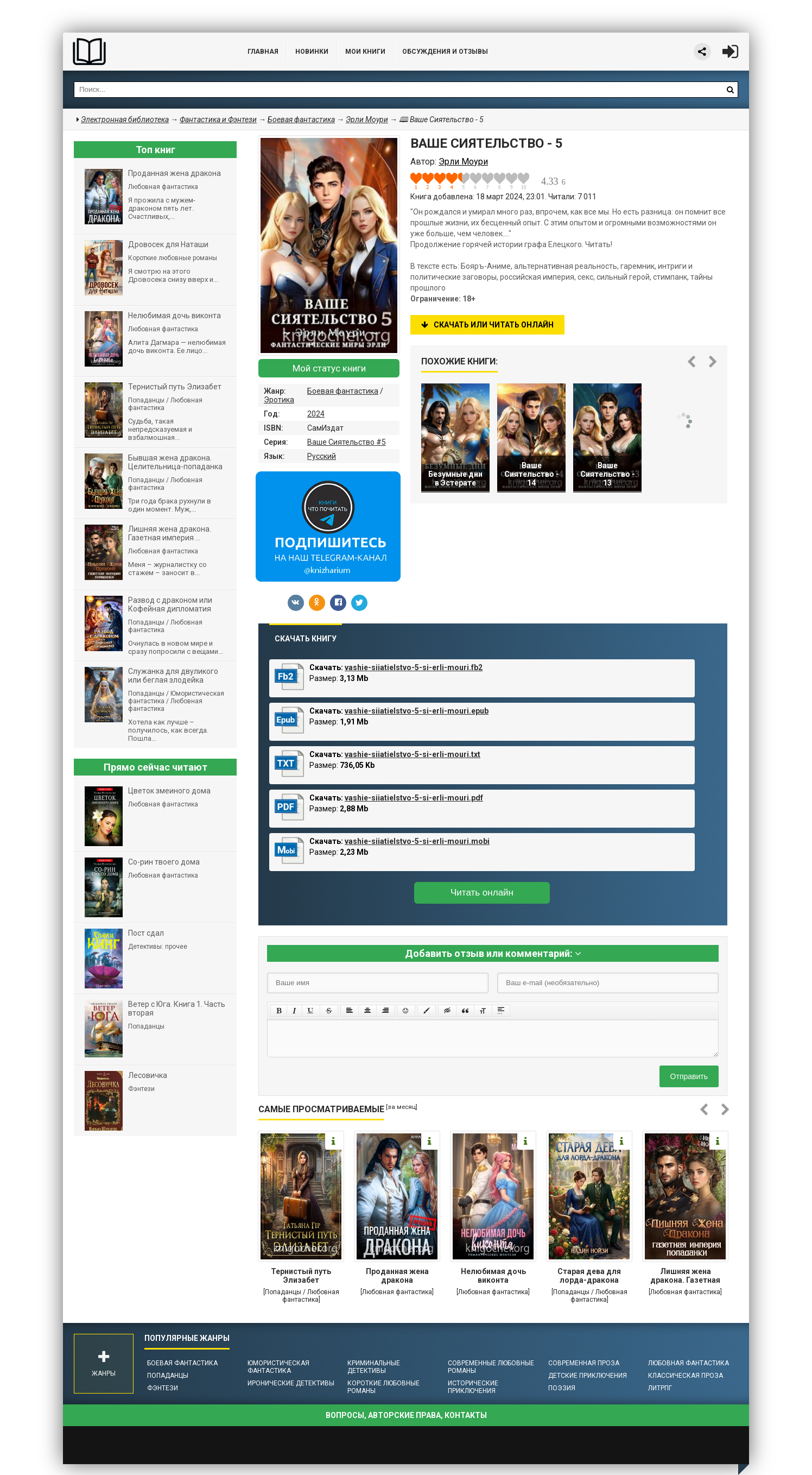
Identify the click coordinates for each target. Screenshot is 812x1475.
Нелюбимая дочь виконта (493, 1275)
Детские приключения (587, 1375)
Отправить (689, 1076)
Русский (321, 456)
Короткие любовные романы (383, 1387)
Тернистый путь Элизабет (301, 1275)
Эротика (279, 399)
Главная (263, 51)
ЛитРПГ (660, 1388)
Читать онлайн (482, 892)
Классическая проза (685, 1375)
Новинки (311, 51)
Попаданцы (167, 1375)
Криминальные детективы (373, 1367)
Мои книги (365, 51)
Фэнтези (162, 1388)
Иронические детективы (291, 1383)
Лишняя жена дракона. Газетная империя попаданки (685, 1277)
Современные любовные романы (491, 1367)
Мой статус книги (329, 368)
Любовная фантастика (688, 1363)
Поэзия (561, 1388)
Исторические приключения (473, 1387)
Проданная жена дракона (397, 1275)
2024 (316, 413)
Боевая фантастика (342, 391)
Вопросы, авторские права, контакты (406, 1415)
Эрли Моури (367, 119)
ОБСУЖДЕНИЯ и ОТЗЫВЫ (445, 51)
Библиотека (144, 52)
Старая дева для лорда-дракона (589, 1275)
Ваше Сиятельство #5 (346, 442)
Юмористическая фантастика (278, 1367)
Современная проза (583, 1363)
